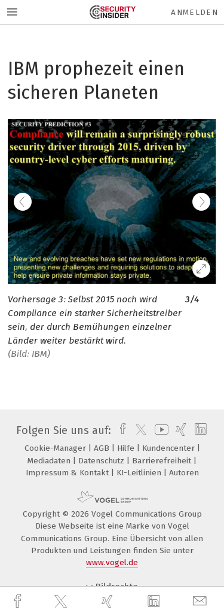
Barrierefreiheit (163, 461)
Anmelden (194, 12)
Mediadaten (50, 461)
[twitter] (62, 601)
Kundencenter (169, 448)
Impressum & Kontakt (68, 473)
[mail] (201, 601)
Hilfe (127, 448)
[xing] (108, 601)
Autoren (184, 473)
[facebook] (19, 601)
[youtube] (159, 430)
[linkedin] (155, 601)
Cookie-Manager (56, 448)
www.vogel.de (112, 562)
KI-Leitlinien (140, 473)
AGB (103, 448)
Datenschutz (102, 461)
